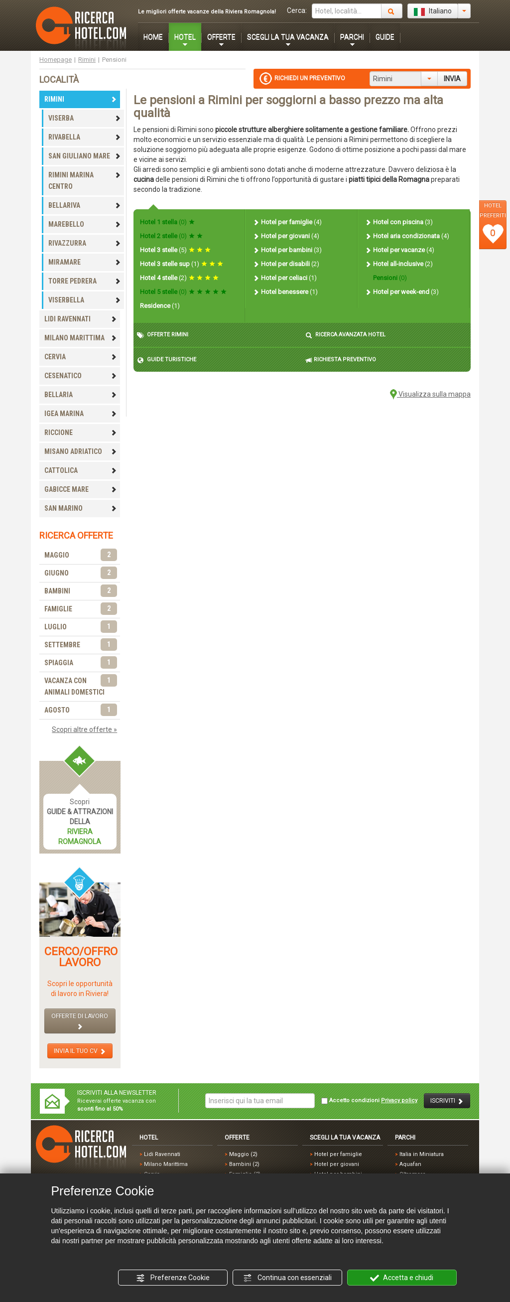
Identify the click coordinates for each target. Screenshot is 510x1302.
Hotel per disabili (286, 264)
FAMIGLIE (80, 609)
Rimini (87, 59)
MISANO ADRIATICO (80, 451)
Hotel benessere (285, 291)
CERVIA (80, 357)
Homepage (55, 59)
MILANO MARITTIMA (80, 338)
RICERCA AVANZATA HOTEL (345, 335)
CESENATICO (80, 376)
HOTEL (185, 37)
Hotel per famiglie (287, 222)
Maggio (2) (243, 1154)
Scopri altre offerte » (84, 729)
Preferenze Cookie (173, 1278)
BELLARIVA (84, 205)
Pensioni (389, 278)
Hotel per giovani (286, 236)
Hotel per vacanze (399, 250)
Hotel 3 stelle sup (181, 264)
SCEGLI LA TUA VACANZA (288, 37)
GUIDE (385, 37)
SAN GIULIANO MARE (84, 156)
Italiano (433, 11)
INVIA (452, 79)
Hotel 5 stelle (183, 291)
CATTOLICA (80, 470)
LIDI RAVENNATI (80, 319)
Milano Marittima (166, 1164)
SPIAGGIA (80, 663)
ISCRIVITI (447, 1101)
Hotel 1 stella (167, 222)
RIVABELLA (84, 137)
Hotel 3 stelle (175, 250)
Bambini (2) (244, 1164)
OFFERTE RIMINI (162, 335)
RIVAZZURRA (84, 243)
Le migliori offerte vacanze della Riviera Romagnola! (207, 11)
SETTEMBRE (80, 645)
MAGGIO (80, 555)
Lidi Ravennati (162, 1154)
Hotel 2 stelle (171, 236)
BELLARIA (80, 395)
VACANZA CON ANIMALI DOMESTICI (80, 685)
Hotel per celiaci (285, 278)
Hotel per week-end (402, 291)
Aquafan (410, 1164)
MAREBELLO (84, 224)
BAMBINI (80, 591)
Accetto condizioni (369, 1100)
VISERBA (84, 118)
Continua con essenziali (287, 1278)
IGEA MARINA (80, 414)
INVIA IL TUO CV (80, 1051)
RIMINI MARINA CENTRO (84, 180)
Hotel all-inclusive (399, 264)
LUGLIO (80, 627)
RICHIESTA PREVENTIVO (340, 360)
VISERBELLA (84, 300)
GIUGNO (80, 573)
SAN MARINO (80, 508)
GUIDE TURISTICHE (166, 360)
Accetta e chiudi (401, 1278)
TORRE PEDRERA (84, 281)
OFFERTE (221, 37)
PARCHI (352, 37)
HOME (153, 37)
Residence (160, 305)
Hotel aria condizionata (407, 236)
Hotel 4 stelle (179, 278)
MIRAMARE (84, 262)
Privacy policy (399, 1100)
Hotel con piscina (399, 222)
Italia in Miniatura (421, 1154)
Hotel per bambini (287, 250)
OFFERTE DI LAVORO (79, 1021)
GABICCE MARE (80, 489)
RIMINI (80, 99)
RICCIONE (80, 432)
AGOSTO (80, 710)
